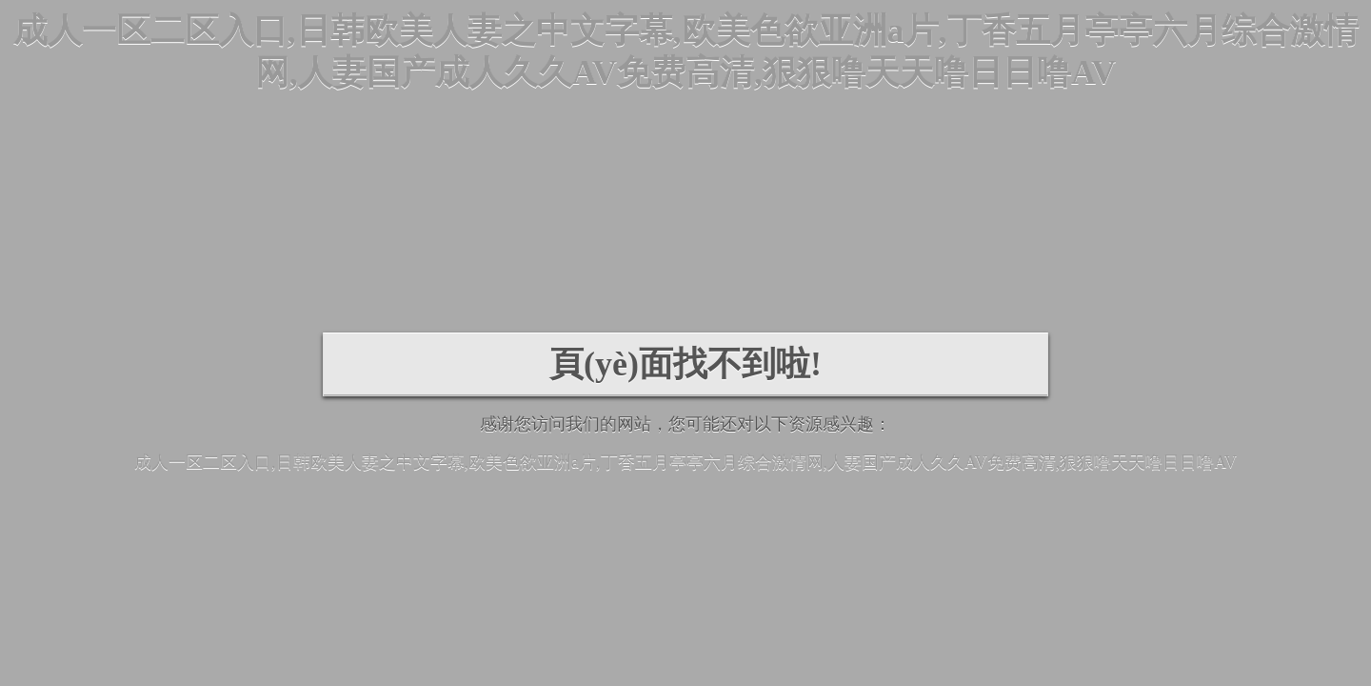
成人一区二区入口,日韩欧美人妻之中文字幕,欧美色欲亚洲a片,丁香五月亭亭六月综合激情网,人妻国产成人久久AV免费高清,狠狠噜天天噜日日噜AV (685, 462)
